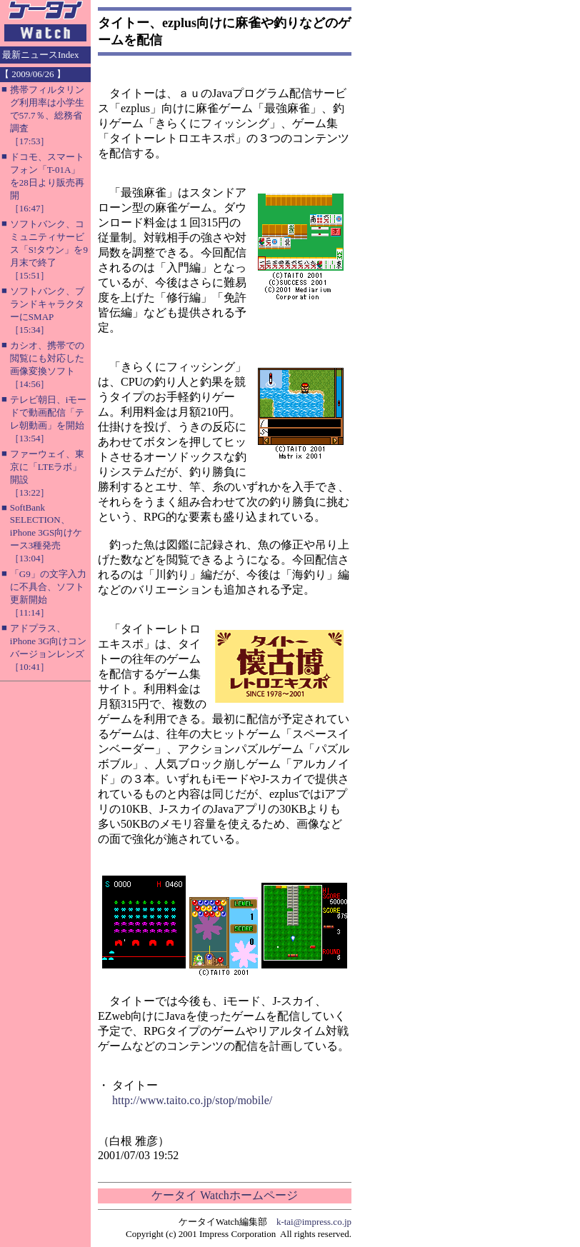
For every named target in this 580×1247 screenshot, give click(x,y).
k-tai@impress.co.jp (313, 1221)
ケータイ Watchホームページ (224, 1195)
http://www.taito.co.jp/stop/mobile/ (192, 1100)
